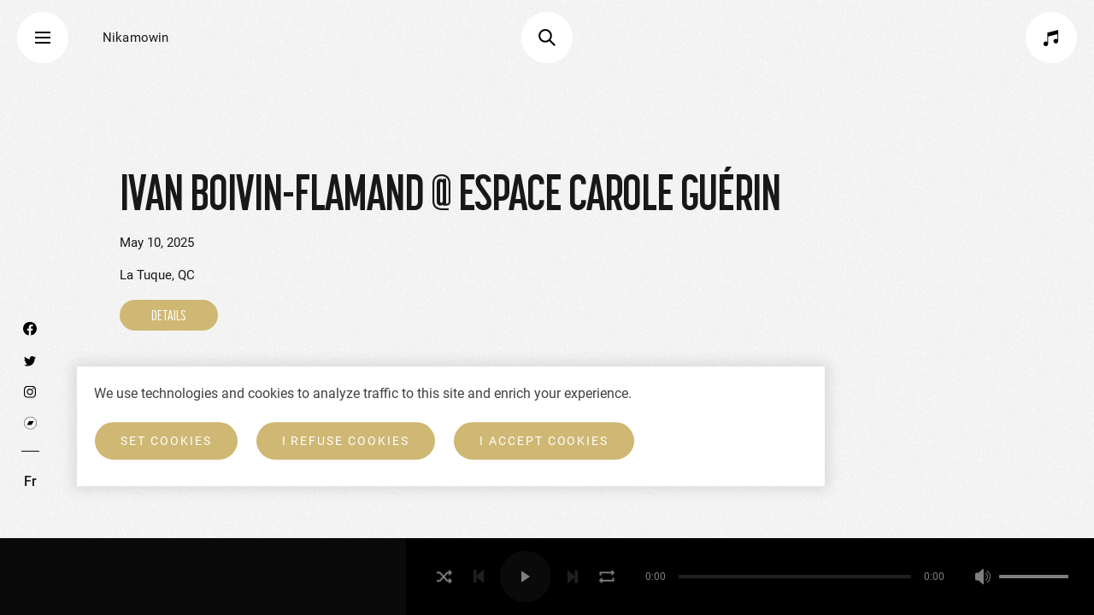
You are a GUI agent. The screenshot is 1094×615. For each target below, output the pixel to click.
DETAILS (168, 315)
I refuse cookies (345, 441)
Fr (30, 481)
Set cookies (166, 441)
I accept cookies (544, 441)
